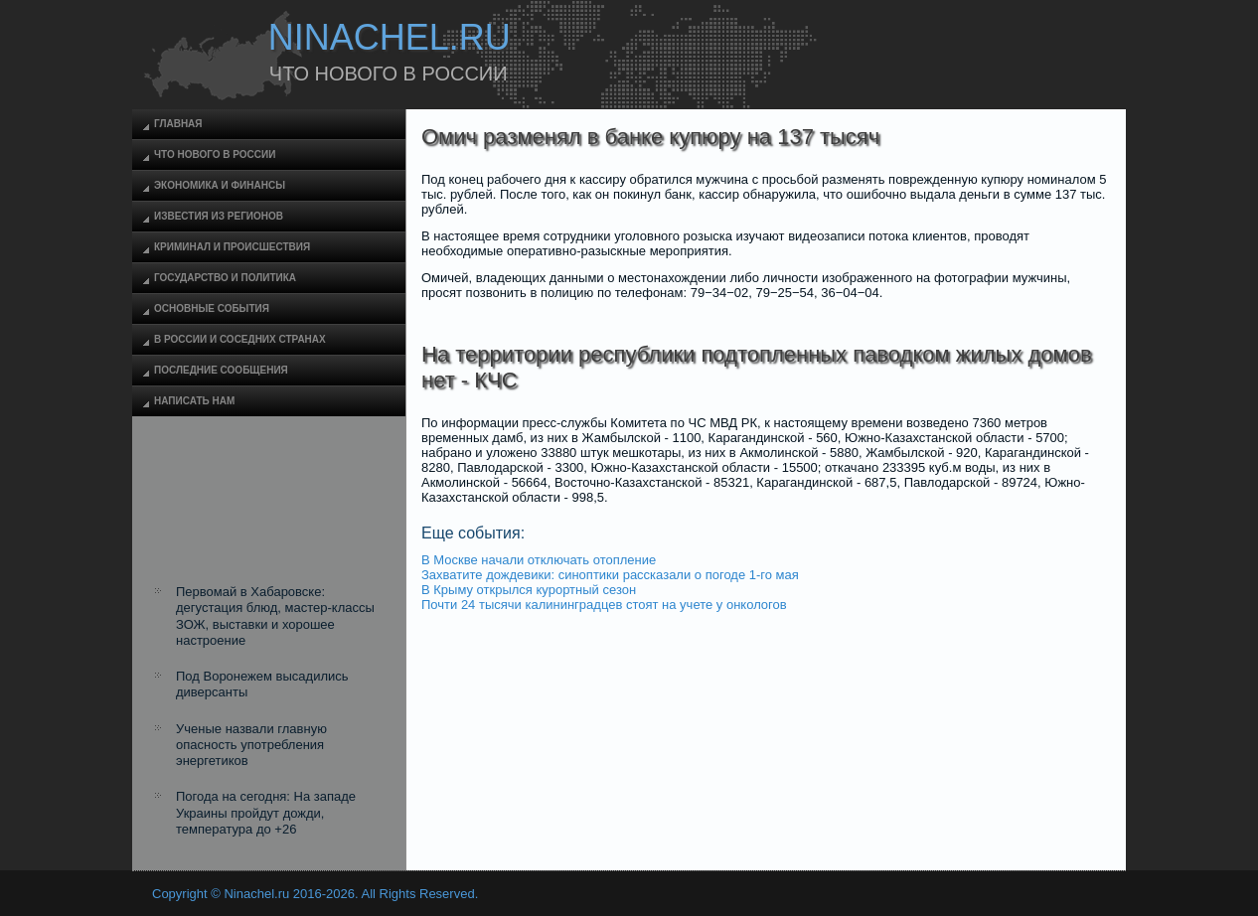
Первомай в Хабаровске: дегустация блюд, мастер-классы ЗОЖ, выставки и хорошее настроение (275, 616)
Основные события (211, 308)
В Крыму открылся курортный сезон (528, 589)
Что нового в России (214, 154)
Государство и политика (225, 277)
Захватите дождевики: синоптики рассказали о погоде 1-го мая (610, 574)
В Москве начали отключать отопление (538, 559)
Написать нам (194, 400)
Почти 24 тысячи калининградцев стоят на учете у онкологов (604, 604)
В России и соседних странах (240, 339)
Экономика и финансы (219, 185)
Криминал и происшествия (232, 246)
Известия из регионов (218, 216)
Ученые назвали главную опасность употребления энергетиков (251, 745)
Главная (178, 123)
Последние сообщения (221, 370)
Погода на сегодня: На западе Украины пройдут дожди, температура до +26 (266, 813)
